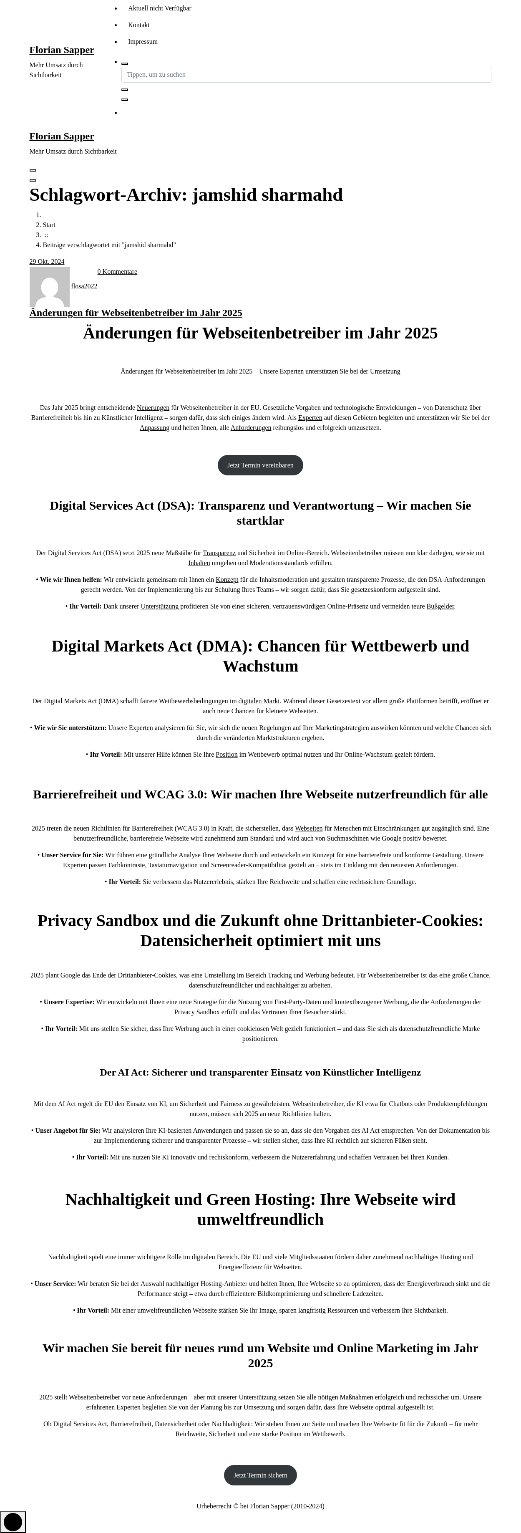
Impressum (143, 41)
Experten (310, 417)
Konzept (227, 579)
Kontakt (139, 24)
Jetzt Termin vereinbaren (260, 465)
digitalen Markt (259, 701)
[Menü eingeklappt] (33, 170)
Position (226, 754)
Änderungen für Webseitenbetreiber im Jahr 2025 (136, 312)
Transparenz (219, 552)
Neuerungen (153, 407)
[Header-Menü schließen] (33, 180)
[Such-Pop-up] (124, 64)
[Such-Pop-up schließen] (124, 99)
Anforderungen (251, 427)
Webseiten (308, 828)
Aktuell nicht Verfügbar (159, 8)
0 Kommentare (118, 271)
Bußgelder (440, 606)
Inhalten (199, 562)
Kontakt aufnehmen (164, 113)
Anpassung (154, 427)
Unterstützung (160, 606)
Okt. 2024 (47, 261)
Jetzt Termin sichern (260, 1475)
